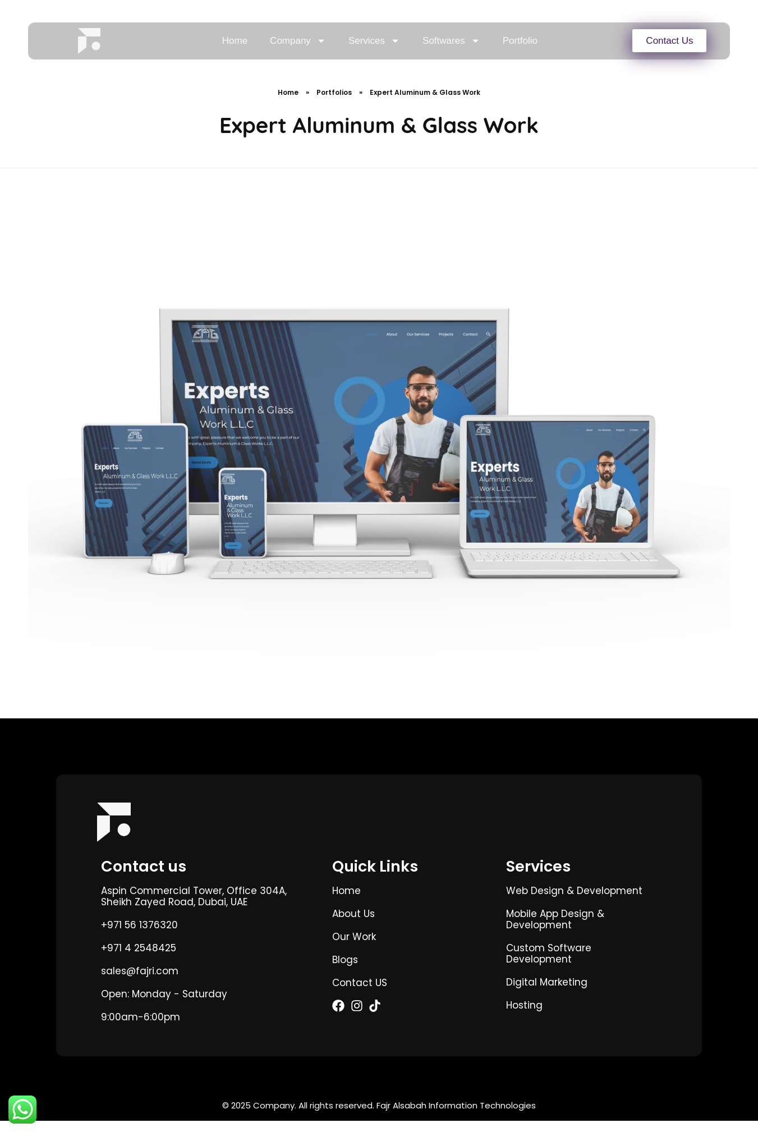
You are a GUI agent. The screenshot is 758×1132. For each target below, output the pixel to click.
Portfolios (334, 103)
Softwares (451, 40)
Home (234, 40)
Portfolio (520, 40)
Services (374, 40)
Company (298, 40)
